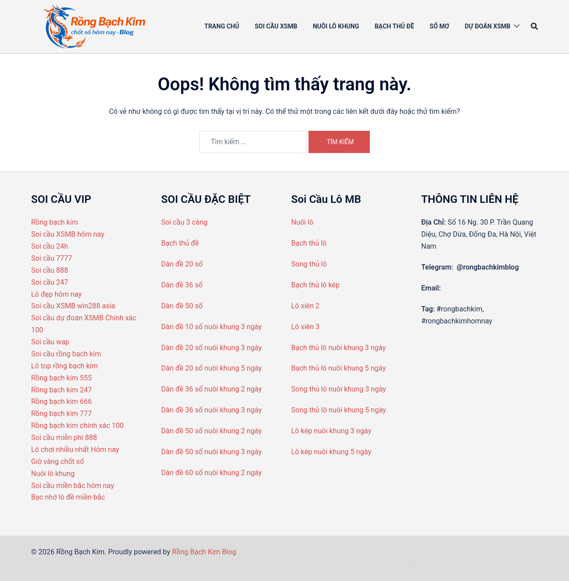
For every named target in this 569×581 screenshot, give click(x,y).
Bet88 (388, 564)
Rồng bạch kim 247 (61, 390)
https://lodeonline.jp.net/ (70, 564)
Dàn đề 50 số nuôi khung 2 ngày (211, 431)
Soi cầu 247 (49, 282)
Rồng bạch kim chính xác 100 (77, 425)
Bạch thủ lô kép (315, 285)
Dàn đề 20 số (182, 264)
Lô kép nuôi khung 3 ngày (331, 431)
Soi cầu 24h (49, 246)
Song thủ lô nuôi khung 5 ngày (338, 410)
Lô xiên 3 (305, 327)
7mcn (386, 552)
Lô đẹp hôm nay (56, 294)
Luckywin (276, 564)
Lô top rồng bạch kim (64, 366)
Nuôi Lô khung (336, 26)
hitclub (366, 564)
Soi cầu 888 (49, 270)
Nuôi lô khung (53, 473)
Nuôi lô (302, 222)
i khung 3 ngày (363, 389)
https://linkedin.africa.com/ (154, 564)
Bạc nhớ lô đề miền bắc (68, 497)
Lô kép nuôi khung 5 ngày (331, 452)
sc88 (346, 564)
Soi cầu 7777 (51, 258)
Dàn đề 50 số (182, 306)
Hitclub (460, 552)
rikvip (405, 552)
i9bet (329, 564)
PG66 (408, 564)
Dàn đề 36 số (182, 285)
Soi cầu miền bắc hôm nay (72, 485)
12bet (266, 552)
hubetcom (432, 552)
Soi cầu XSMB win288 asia (73, 306)
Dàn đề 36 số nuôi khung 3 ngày (211, 410)
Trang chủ (221, 26)
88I (298, 564)
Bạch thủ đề (394, 26)
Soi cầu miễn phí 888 (64, 437)
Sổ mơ (439, 26)
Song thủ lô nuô (316, 389)
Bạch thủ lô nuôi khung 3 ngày (338, 347)
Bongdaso (215, 564)
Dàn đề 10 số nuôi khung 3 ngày (211, 327)
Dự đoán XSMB (487, 26)
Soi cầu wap (50, 342)
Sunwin (288, 552)
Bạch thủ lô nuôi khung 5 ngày (338, 368)
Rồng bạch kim (54, 222)
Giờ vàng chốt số (57, 461)
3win (312, 564)
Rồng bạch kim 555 (61, 378)
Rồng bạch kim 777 (61, 413)
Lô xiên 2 (305, 306)
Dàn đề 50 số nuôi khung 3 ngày (211, 452)
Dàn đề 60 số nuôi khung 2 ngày (211, 472)
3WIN (246, 552)
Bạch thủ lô (309, 243)
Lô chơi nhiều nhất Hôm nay (75, 449)
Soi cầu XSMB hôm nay (67, 234)
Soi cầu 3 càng (184, 222)
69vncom (341, 552)
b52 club (246, 564)
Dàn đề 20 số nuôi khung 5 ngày (211, 368)
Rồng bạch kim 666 (61, 401)
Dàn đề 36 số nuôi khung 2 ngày (211, 389)
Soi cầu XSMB (276, 26)
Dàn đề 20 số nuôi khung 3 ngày (211, 347)
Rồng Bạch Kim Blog (205, 552)
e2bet (367, 552)
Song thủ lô (309, 264)
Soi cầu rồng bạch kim (66, 354)
